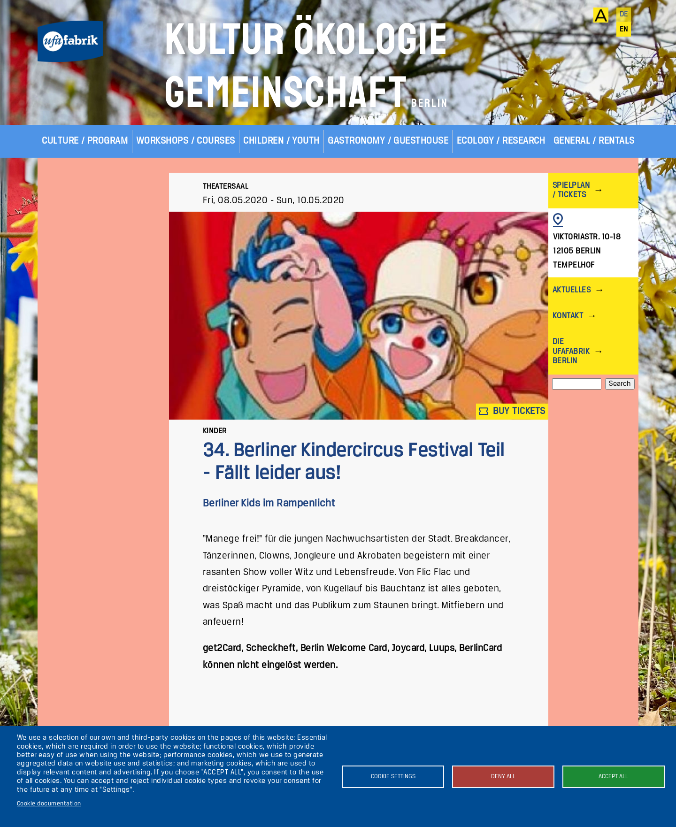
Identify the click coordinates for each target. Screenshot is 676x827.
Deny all (503, 776)
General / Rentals (594, 141)
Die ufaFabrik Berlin (571, 351)
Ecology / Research (501, 141)
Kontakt (568, 316)
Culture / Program (85, 141)
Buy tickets (512, 411)
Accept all (613, 776)
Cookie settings (393, 776)
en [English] (624, 29)
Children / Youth (281, 141)
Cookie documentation (49, 804)
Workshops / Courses (185, 141)
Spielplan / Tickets (571, 190)
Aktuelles (572, 290)
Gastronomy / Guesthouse (388, 141)
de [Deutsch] (624, 14)
